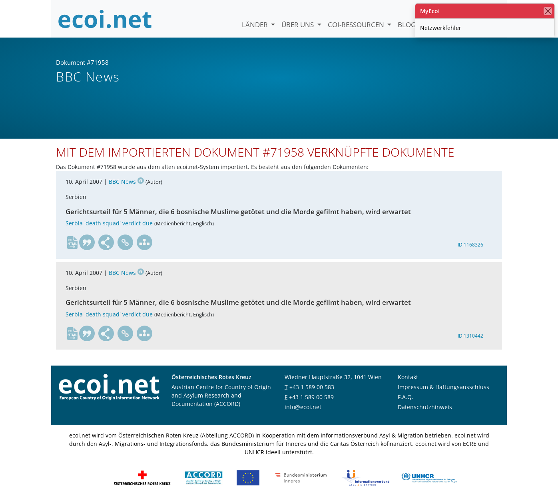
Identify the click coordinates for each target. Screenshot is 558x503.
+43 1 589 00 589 (311, 397)
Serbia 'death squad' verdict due (109, 223)
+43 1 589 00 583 (311, 387)
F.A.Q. (405, 397)
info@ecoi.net (303, 407)
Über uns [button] (298, 24)
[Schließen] (548, 11)
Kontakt (408, 377)
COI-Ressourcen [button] (357, 24)
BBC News (126, 182)
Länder (255, 24)
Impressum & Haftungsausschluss (443, 387)
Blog (407, 24)
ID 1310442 (470, 335)
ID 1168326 (470, 244)
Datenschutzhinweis (425, 407)
